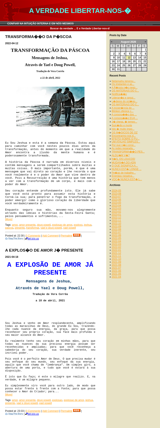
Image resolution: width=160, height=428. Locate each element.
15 (144, 57)
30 (113, 69)
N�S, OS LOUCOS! (123, 158)
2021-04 (116, 276)
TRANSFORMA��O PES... (128, 151)
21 (139, 61)
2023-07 (116, 196)
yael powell (69, 227)
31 (118, 69)
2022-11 (116, 220)
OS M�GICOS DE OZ (125, 132)
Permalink (66, 235)
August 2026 (128, 41)
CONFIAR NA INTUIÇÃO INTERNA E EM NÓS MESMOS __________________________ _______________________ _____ (80, 23)
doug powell (44, 224)
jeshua (88, 224)
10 (118, 57)
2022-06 (116, 235)
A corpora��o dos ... (124, 114)
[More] (8, 219)
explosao (57, 400)
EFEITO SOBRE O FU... (126, 138)
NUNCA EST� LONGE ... (126, 169)
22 (144, 61)
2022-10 (116, 223)
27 (134, 65)
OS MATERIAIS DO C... (125, 90)
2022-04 (116, 241)
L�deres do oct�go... (124, 101)
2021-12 (116, 253)
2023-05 (116, 202)
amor (15, 224)
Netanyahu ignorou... (123, 81)
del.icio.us (32, 238)
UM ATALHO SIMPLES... (126, 141)
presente (20, 227)
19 (129, 61)
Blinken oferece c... (123, 111)
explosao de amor (62, 224)
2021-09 (116, 262)
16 (113, 61)
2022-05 (116, 238)
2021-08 (116, 265)
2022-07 (116, 232)
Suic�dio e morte (122, 125)
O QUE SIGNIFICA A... (125, 165)
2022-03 (116, 244)
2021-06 (116, 270)
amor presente (27, 224)
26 (129, 65)
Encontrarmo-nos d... (124, 135)
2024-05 (116, 190)
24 (118, 65)
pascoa (9, 227)
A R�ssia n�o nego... (124, 87)
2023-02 (116, 211)
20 (134, 61)
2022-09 (116, 226)
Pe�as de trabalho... (124, 172)
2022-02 (116, 247)
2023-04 (116, 205)
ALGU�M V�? (121, 155)
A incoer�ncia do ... (123, 107)
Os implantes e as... (123, 84)
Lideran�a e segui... (123, 97)
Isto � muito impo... (123, 129)
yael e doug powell (51, 227)
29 (144, 65)
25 (123, 65)
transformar (32, 227)
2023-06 (116, 199)
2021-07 (116, 267)
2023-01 (116, 214)
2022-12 (116, 217)
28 (139, 65)
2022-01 (116, 250)
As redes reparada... (123, 148)
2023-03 (116, 208)
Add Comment (50, 235)
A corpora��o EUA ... (125, 118)
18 (123, 61)
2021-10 (116, 259)
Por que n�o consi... (124, 145)
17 (118, 61)
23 (113, 65)
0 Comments (33, 235)
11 (123, 57)
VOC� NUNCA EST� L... (127, 179)
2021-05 (116, 273)
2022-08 (116, 229)
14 (139, 57)
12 (129, 57)
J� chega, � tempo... (124, 121)
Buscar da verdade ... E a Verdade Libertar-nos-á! (80, 28)
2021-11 (116, 256)
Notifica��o (119, 94)
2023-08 (116, 193)
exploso (78, 224)
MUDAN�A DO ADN (124, 162)
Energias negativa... (123, 175)
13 (134, 57)
